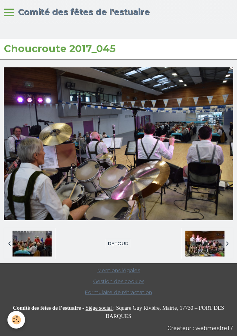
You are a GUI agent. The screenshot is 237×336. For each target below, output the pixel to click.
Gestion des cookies (118, 281)
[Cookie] (16, 320)
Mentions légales (118, 270)
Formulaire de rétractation (118, 292)
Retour (118, 243)
